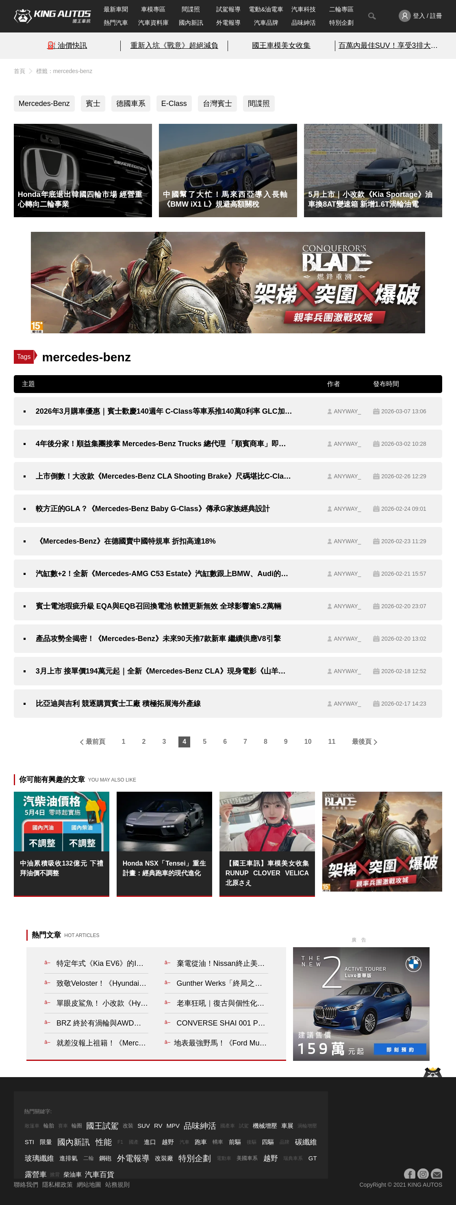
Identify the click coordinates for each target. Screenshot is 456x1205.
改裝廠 (164, 1158)
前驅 (235, 1141)
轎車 (218, 1142)
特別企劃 (341, 22)
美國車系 (247, 1158)
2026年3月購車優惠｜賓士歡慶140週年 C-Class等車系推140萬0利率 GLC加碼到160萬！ (164, 411)
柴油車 (72, 1174)
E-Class (174, 103)
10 (308, 741)
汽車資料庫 (153, 22)
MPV (173, 1125)
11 (332, 741)
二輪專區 (341, 9)
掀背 (55, 1174)
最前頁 (95, 741)
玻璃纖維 (39, 1158)
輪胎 (48, 1126)
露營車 (36, 1174)
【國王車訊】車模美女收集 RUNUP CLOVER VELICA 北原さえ (267, 873)
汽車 (184, 1142)
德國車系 (130, 103)
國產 (134, 1142)
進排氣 (68, 1158)
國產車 (227, 1126)
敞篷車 (32, 1126)
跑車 (201, 1141)
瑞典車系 (293, 1158)
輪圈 (77, 1126)
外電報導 (228, 22)
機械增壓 (265, 1125)
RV (158, 1125)
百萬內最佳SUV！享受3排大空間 (389, 45)
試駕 (244, 1126)
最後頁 (361, 741)
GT (312, 1158)
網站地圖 (89, 1184)
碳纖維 (306, 1142)
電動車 (224, 1158)
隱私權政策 (57, 1184)
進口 (150, 1141)
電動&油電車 (266, 9)
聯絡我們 (26, 1184)
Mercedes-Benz (44, 103)
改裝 (128, 1126)
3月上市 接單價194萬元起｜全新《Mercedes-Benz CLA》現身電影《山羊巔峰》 (164, 671)
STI (29, 1141)
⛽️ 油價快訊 (67, 45)
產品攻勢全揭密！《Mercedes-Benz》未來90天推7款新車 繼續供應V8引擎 (158, 639)
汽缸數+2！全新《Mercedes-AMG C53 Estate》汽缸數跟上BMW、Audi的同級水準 (164, 574)
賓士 (93, 103)
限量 (46, 1141)
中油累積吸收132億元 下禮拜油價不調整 (61, 868)
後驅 (251, 1142)
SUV (143, 1125)
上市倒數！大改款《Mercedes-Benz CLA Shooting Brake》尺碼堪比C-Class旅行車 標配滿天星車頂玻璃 (164, 476)
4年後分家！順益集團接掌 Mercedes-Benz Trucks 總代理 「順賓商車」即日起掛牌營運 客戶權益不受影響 (164, 444)
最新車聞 (116, 9)
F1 (120, 1142)
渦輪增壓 (307, 1126)
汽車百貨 (99, 1174)
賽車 (63, 1126)
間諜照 (191, 9)
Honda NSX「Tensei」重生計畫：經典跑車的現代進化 (164, 868)
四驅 (268, 1141)
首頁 (19, 71)
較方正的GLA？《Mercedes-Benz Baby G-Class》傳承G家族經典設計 (153, 509)
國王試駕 (102, 1125)
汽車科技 (303, 9)
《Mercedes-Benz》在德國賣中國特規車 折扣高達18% (126, 541)
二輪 (88, 1158)
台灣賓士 (217, 103)
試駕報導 (228, 9)
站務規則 (117, 1184)
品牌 (284, 1142)
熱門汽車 (116, 22)
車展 (287, 1125)
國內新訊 (191, 22)
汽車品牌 (266, 22)
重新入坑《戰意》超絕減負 (174, 45)
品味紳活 (303, 22)
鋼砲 (105, 1158)
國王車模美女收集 (281, 45)
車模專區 (153, 9)
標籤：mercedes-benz (64, 71)
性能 (104, 1142)
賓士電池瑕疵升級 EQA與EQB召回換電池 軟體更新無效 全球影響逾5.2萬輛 (158, 606)
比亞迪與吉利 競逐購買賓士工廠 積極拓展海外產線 (118, 704)
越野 (168, 1141)
